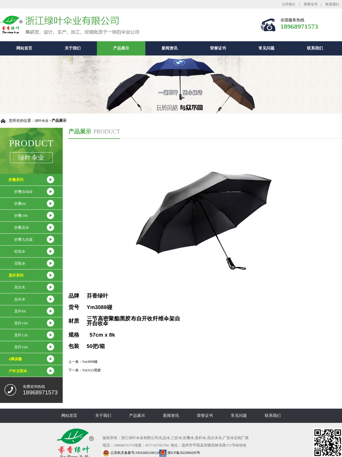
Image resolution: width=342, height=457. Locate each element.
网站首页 (24, 48)
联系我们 (332, 4)
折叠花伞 (21, 227)
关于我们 (73, 48)
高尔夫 (19, 287)
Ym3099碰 (89, 362)
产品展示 (121, 48)
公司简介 (289, 4)
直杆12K (21, 335)
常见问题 (266, 48)
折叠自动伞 (23, 192)
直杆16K (21, 347)
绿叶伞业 (41, 121)
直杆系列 (16, 275)
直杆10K (21, 323)
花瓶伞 (19, 263)
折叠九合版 (23, 239)
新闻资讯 (170, 48)
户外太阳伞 (18, 371)
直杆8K (20, 311)
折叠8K (20, 203)
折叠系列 (16, 180)
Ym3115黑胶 (91, 370)
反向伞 (19, 299)
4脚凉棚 (15, 359)
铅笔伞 (19, 251)
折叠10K (21, 215)
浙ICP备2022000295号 (179, 453)
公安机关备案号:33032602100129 (131, 453)
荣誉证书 (310, 4)
